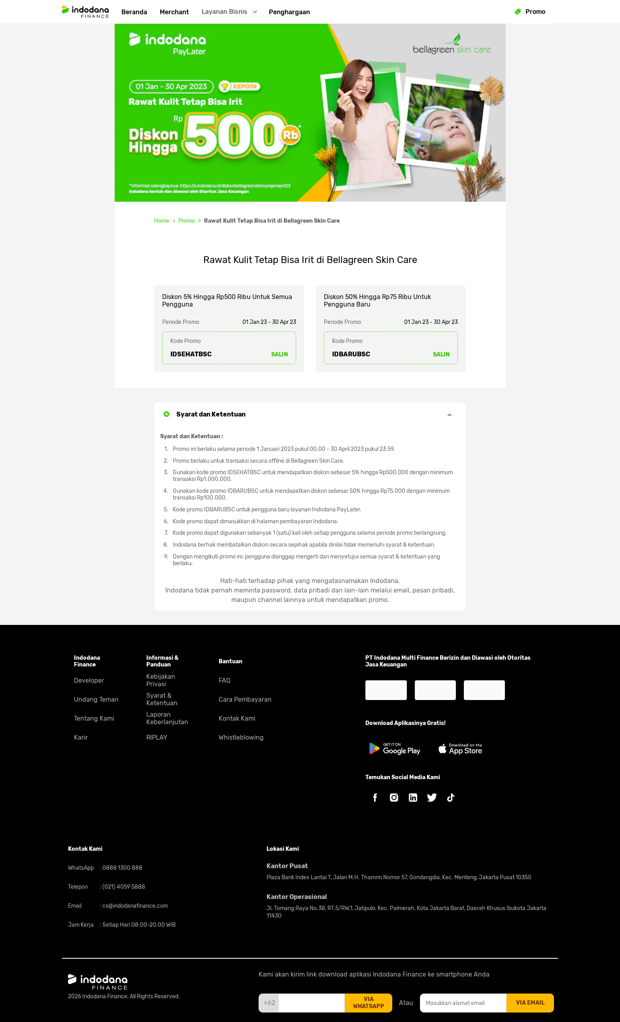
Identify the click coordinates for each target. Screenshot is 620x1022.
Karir (81, 737)
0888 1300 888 (121, 868)
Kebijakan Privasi (160, 680)
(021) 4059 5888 (123, 887)
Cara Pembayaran (245, 699)
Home (161, 221)
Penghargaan (289, 12)
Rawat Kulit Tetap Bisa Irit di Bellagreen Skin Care (272, 221)
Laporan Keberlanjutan (167, 718)
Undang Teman (96, 699)
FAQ (225, 680)
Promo (186, 221)
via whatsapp (368, 1003)
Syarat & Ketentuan (162, 699)
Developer (89, 680)
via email (530, 1002)
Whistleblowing (241, 737)
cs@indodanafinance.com (134, 906)
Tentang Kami (94, 718)
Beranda (134, 12)
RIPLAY (156, 737)
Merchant (174, 12)
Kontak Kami (237, 718)
